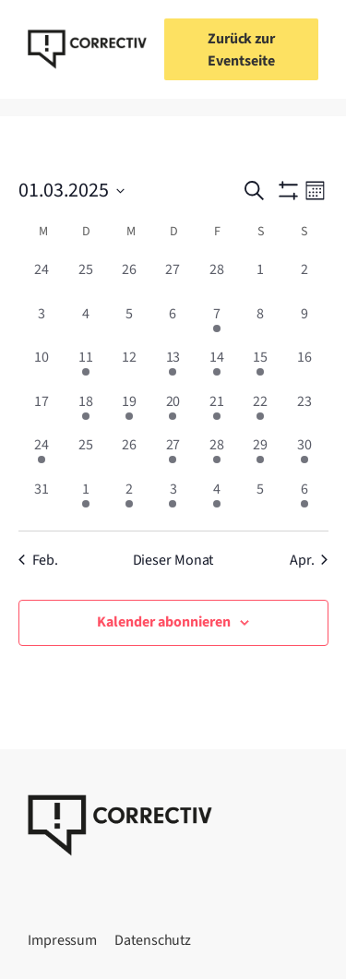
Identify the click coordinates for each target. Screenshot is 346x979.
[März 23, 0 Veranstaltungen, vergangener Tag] (304, 412)
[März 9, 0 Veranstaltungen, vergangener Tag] (304, 324)
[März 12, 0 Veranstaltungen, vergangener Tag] (128, 367)
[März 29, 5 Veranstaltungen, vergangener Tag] (260, 455)
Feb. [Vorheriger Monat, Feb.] (38, 560)
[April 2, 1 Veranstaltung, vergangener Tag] (128, 499)
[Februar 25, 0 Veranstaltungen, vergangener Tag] (85, 280)
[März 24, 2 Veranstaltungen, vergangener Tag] (42, 455)
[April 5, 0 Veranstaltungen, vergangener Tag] (260, 499)
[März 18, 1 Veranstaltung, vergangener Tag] (85, 412)
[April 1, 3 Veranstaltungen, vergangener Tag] (85, 499)
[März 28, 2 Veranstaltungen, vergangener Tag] (216, 455)
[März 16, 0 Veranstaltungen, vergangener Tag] (304, 367)
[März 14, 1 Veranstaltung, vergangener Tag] (216, 367)
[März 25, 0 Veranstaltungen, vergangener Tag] (85, 455)
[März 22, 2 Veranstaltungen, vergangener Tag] (260, 412)
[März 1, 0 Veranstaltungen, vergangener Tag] (260, 280)
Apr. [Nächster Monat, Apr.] (309, 560)
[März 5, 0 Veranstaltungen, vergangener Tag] (128, 324)
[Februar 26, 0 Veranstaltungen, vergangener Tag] (128, 280)
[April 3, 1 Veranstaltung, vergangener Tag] (173, 499)
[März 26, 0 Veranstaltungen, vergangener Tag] (128, 455)
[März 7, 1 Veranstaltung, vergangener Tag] (216, 324)
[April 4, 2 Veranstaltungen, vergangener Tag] (216, 499)
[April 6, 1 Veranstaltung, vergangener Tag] (304, 499)
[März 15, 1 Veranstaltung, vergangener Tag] (260, 367)
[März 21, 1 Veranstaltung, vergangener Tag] (216, 412)
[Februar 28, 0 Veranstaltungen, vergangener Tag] (216, 280)
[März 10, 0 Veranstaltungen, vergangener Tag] (42, 367)
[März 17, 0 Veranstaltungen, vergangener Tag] (42, 412)
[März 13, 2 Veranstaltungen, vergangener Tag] (173, 367)
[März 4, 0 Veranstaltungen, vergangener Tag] (85, 324)
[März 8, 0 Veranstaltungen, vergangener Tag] (260, 324)
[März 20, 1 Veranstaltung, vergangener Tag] (173, 412)
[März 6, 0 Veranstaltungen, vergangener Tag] (173, 324)
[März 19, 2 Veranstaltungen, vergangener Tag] (128, 412)
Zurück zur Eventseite (241, 50)
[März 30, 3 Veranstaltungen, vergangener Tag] (304, 455)
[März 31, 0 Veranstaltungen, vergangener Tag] (42, 499)
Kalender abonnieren (164, 622)
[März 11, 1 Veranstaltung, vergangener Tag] (85, 367)
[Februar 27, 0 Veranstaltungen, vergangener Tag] (173, 280)
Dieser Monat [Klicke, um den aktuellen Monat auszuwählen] (173, 560)
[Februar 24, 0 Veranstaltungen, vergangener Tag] (42, 280)
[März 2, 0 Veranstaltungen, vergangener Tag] (304, 280)
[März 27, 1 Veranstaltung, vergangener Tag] (173, 455)
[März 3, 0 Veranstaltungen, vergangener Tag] (42, 324)
